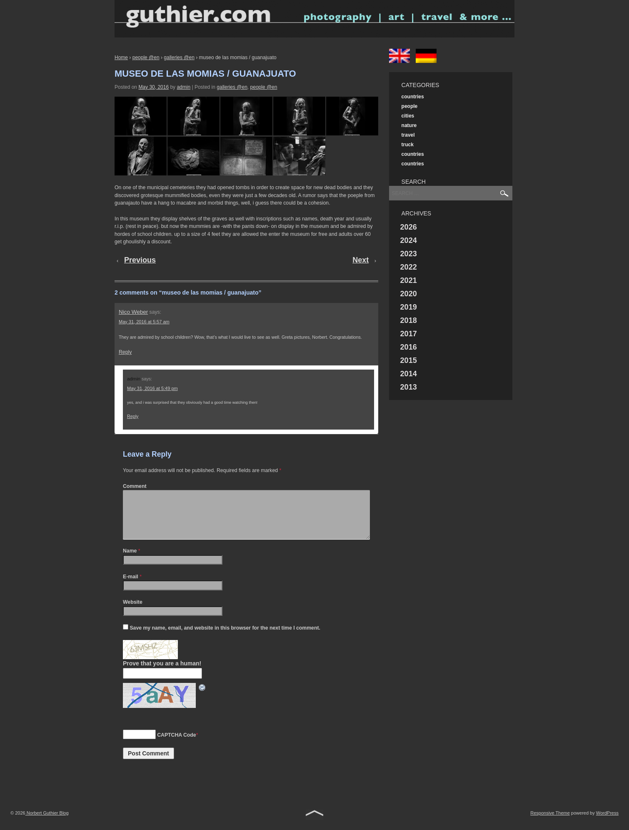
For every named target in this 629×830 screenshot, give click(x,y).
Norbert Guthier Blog (47, 822)
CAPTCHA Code (176, 745)
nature (409, 125)
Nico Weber (133, 312)
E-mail (130, 587)
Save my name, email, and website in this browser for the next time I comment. (225, 638)
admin (183, 87)
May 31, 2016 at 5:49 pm (152, 388)
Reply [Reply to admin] (132, 416)
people (410, 106)
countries (413, 97)
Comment (135, 486)
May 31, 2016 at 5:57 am (144, 321)
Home (121, 57)
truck (408, 145)
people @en (146, 57)
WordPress (607, 822)
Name (130, 561)
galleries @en (179, 57)
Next (360, 260)
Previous (140, 260)
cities (408, 116)
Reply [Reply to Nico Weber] (125, 352)
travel (408, 135)
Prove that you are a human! (162, 673)
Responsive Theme (550, 822)
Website (132, 612)
